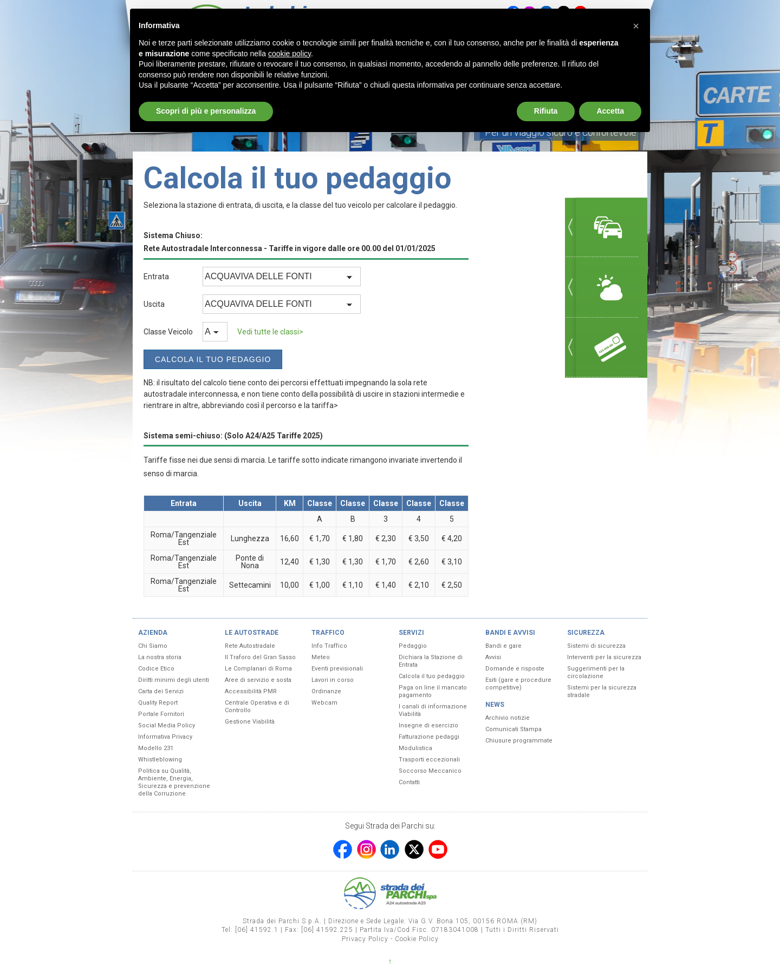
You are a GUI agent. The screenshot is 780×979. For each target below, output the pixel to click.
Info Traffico (329, 645)
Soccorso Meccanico (430, 770)
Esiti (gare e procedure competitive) (518, 683)
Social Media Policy (166, 725)
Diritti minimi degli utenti (173, 680)
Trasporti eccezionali (429, 759)
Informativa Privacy (165, 736)
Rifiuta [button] (546, 111)
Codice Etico (156, 668)
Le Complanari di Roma (258, 668)
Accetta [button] (610, 111)
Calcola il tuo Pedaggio (213, 359)
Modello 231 (155, 748)
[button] (636, 26)
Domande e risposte (514, 668)
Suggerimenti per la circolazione (596, 672)
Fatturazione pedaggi (429, 736)
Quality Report (158, 702)
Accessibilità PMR (251, 691)
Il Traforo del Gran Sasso (260, 657)
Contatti (409, 782)
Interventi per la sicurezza (604, 657)
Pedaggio (413, 645)
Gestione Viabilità (250, 721)
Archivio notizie (507, 717)
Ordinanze (326, 691)
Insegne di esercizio (428, 725)
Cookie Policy (417, 939)
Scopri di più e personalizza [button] (206, 111)
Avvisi (493, 657)
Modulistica (415, 748)
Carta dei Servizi (161, 691)
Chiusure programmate (518, 740)
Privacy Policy (365, 939)
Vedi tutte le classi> (270, 331)
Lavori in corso (332, 680)
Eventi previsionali (337, 668)
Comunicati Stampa (513, 729)
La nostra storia (159, 657)
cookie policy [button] (289, 53)
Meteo (320, 657)
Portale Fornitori (161, 714)
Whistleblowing (160, 759)
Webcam (324, 702)
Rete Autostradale (250, 645)
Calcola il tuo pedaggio (432, 676)
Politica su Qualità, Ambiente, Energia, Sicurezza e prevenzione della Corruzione (174, 782)
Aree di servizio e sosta (258, 680)
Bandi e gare (503, 645)
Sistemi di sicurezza (596, 645)
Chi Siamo (152, 645)
